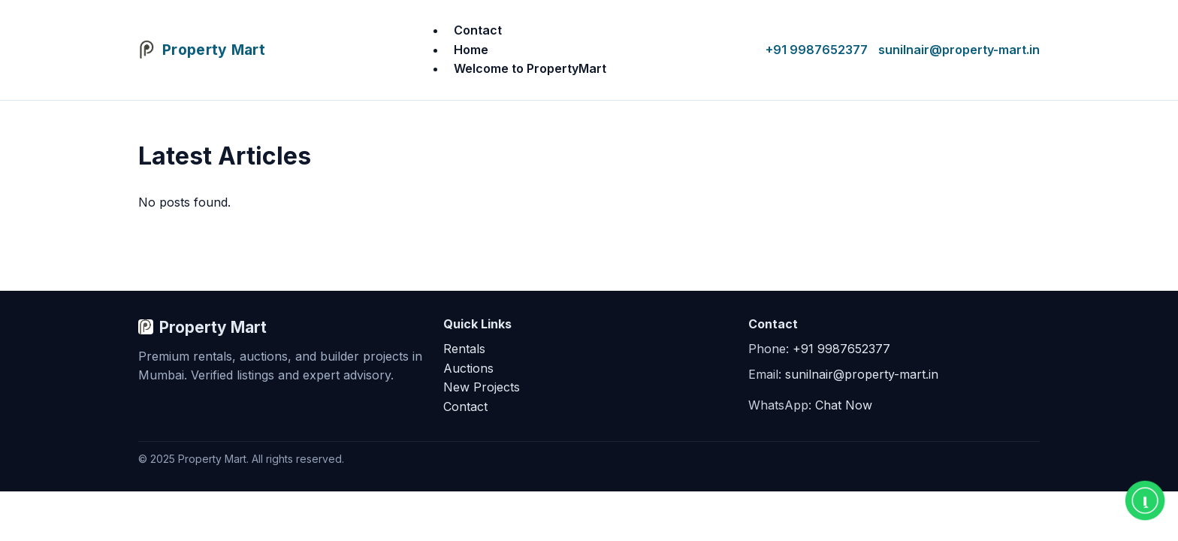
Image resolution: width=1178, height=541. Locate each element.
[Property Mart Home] (201, 50)
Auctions (468, 368)
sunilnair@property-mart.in (959, 49)
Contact (478, 30)
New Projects (481, 386)
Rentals (464, 348)
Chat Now (843, 405)
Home (471, 49)
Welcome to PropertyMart (530, 68)
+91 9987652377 (817, 49)
